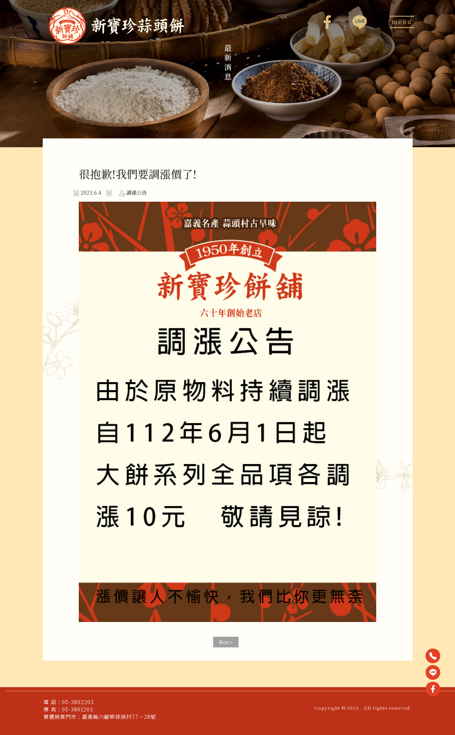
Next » (226, 642)
